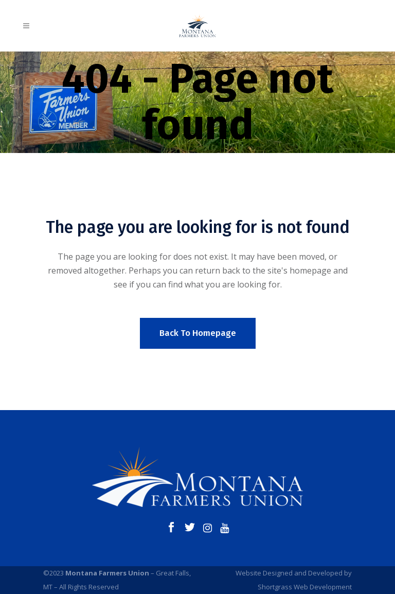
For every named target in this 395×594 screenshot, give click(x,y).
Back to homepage (197, 333)
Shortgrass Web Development (305, 586)
